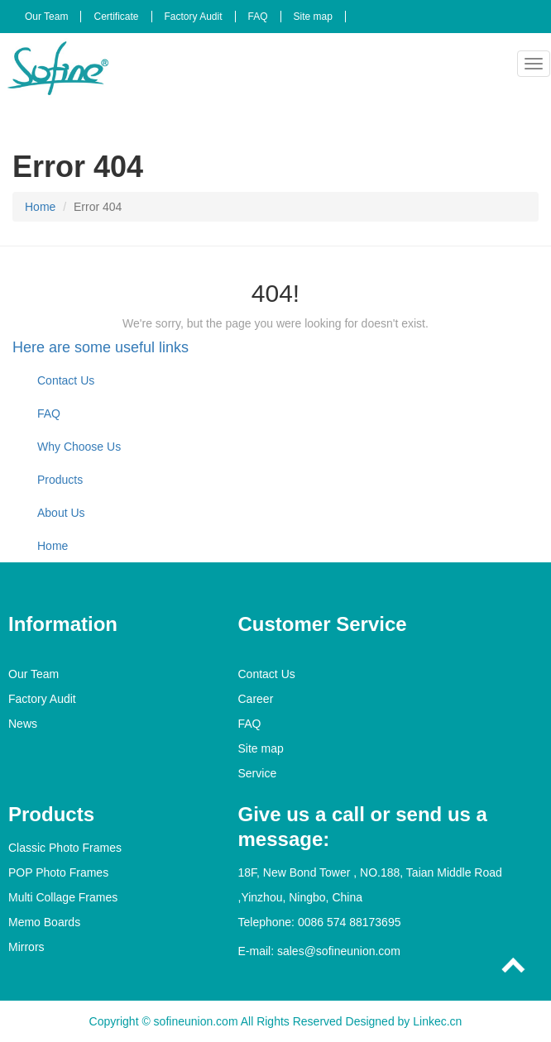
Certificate (115, 16)
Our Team (46, 16)
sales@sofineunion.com (338, 951)
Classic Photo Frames (65, 847)
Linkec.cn (437, 1021)
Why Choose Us (79, 446)
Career (256, 698)
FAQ (258, 16)
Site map (313, 16)
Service (257, 773)
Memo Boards (44, 922)
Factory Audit (194, 16)
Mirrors (26, 947)
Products (60, 479)
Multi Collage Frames (62, 897)
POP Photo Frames (58, 872)
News (22, 723)
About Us (61, 512)
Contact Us (65, 380)
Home (40, 206)
